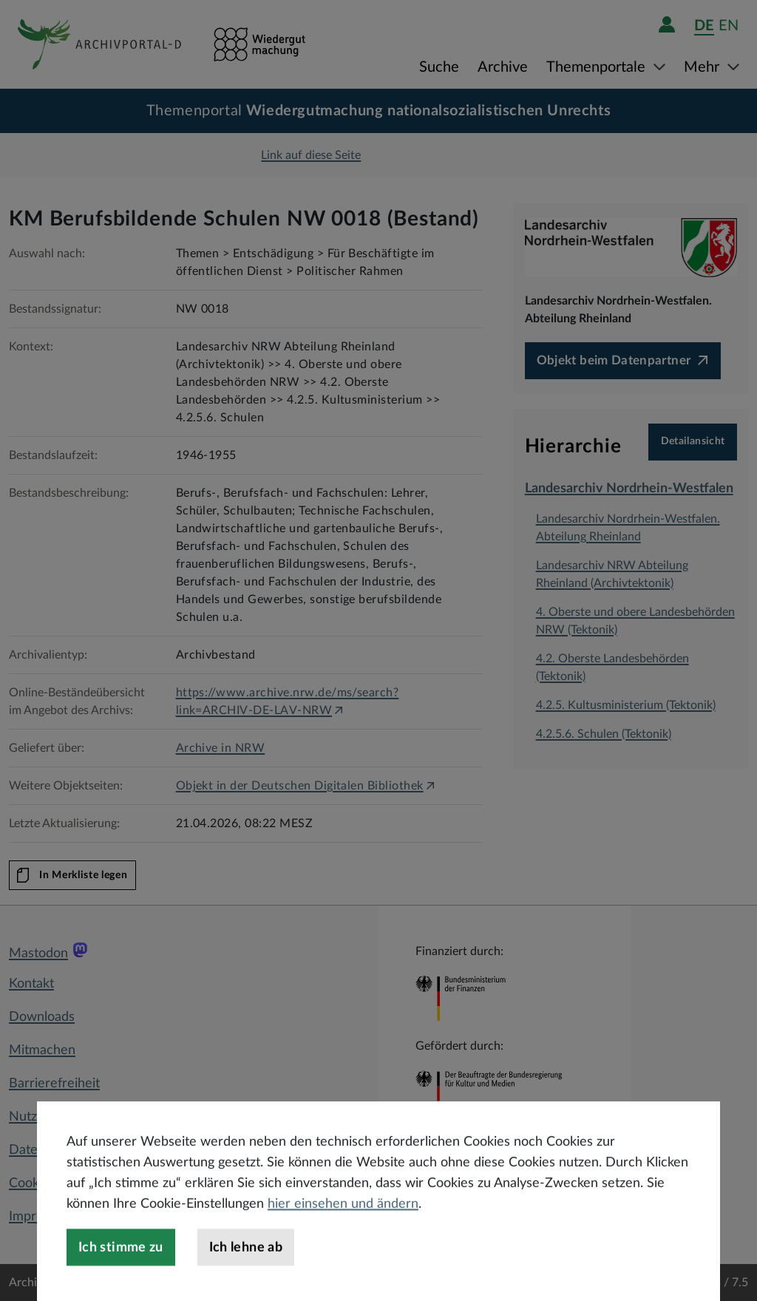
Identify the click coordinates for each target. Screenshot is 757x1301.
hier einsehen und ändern (343, 1242)
